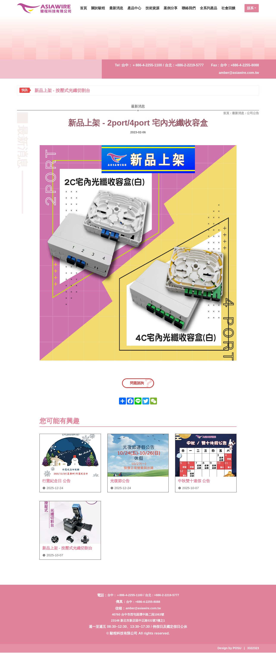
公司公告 (253, 113)
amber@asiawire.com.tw (239, 73)
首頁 (226, 113)
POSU (237, 648)
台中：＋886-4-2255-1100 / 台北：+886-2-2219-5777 (163, 65)
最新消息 (238, 113)
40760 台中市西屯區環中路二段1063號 (138, 615)
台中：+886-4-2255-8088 (143, 602)
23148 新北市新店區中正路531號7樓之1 (138, 621)
